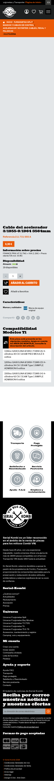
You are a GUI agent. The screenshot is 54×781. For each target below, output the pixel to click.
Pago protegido (10, 676)
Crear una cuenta (11, 647)
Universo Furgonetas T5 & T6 (16, 629)
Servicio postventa (11, 682)
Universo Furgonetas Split (14, 617)
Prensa (6, 606)
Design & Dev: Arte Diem (14, 778)
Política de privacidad (13, 769)
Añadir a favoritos (20, 291)
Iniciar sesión (9, 650)
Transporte (8, 673)
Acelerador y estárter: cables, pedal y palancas (24, 29)
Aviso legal (8, 772)
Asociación (8, 603)
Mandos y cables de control (18, 25)
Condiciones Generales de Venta (17, 766)
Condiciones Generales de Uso (17, 763)
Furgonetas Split (23, 22)
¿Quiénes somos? (11, 594)
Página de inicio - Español (40, 2)
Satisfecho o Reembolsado (15, 679)
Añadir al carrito (24, 283)
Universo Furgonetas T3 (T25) (16, 623)
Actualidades (9, 597)
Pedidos (6, 659)
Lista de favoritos (10, 656)
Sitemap (7, 775)
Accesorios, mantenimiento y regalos (19, 632)
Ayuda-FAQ (8, 670)
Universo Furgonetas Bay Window (18, 620)
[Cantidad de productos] (13, 276)
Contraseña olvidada (12, 653)
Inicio (9, 22)
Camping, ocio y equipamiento (16, 635)
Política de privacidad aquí (28, 727)
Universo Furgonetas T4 (14, 626)
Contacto (7, 685)
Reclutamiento (9, 600)
